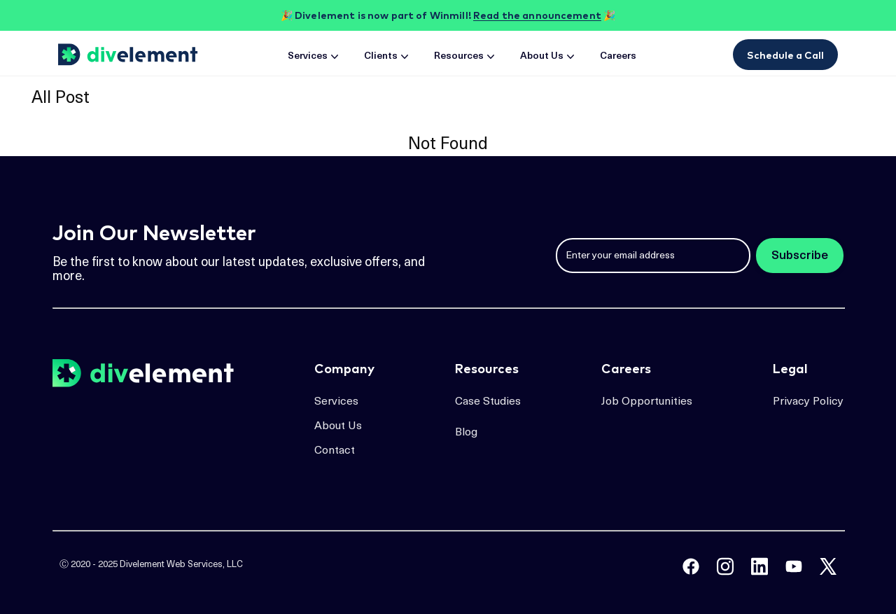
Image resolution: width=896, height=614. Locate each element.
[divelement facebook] (690, 566)
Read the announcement (537, 15)
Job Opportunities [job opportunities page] (646, 401)
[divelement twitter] (828, 566)
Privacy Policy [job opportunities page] (808, 401)
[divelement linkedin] (759, 566)
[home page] (130, 54)
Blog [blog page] (466, 432)
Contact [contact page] (334, 450)
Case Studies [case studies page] (488, 401)
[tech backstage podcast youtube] (793, 566)
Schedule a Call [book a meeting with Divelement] (785, 55)
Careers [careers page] (618, 56)
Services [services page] (315, 57)
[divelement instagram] (725, 566)
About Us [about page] (549, 57)
